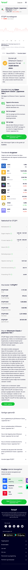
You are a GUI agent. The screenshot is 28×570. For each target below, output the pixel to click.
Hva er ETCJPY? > (11, 53)
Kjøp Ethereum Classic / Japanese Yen (14, 136)
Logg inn (19, 2)
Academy (3, 144)
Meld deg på (4, 44)
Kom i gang (8, 404)
